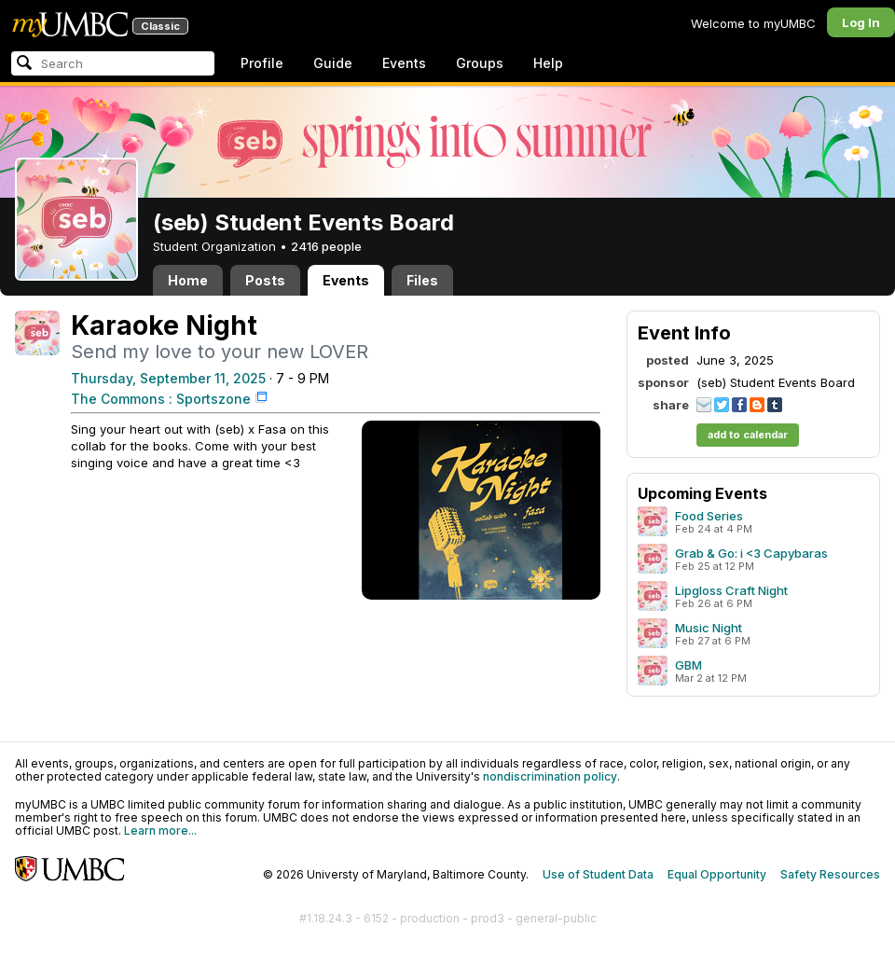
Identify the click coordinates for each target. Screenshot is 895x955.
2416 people (326, 246)
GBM (688, 664)
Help (548, 63)
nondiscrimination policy (550, 776)
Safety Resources (830, 874)
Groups (479, 63)
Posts (265, 280)
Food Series (709, 515)
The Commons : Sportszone (161, 399)
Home (188, 280)
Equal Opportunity (717, 874)
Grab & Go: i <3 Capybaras (751, 553)
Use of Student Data (598, 874)
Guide (332, 63)
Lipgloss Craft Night (731, 590)
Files (422, 280)
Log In (861, 22)
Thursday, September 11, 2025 (168, 378)
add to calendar (748, 434)
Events (404, 63)
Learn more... (160, 830)
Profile (262, 63)
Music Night (708, 627)
